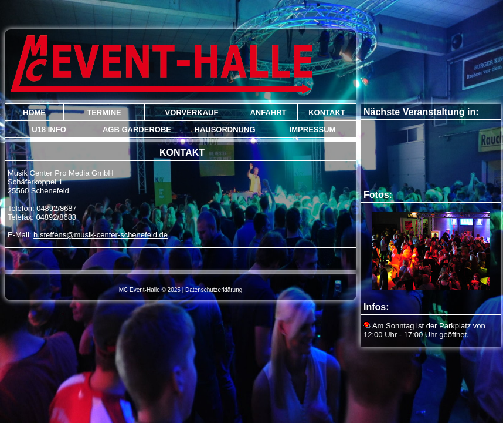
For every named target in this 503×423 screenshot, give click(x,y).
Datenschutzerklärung (213, 290)
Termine (104, 112)
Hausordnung (225, 129)
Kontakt (326, 112)
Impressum (313, 129)
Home (34, 112)
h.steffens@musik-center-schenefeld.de (100, 234)
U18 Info (49, 129)
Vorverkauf (192, 112)
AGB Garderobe (137, 129)
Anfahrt (268, 112)
